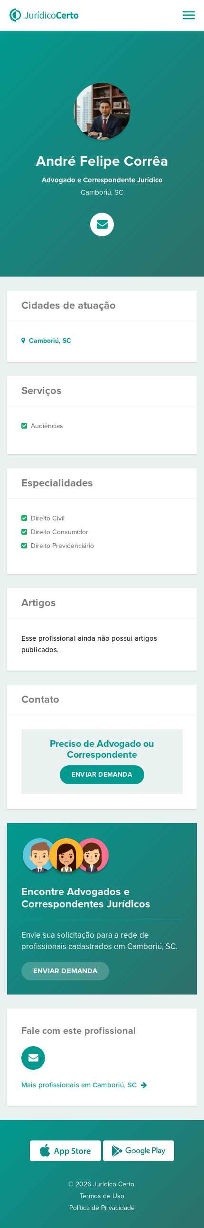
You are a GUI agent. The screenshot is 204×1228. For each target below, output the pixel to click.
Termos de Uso (102, 1196)
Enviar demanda (102, 775)
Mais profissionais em (84, 1085)
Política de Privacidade (102, 1208)
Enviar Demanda (65, 971)
